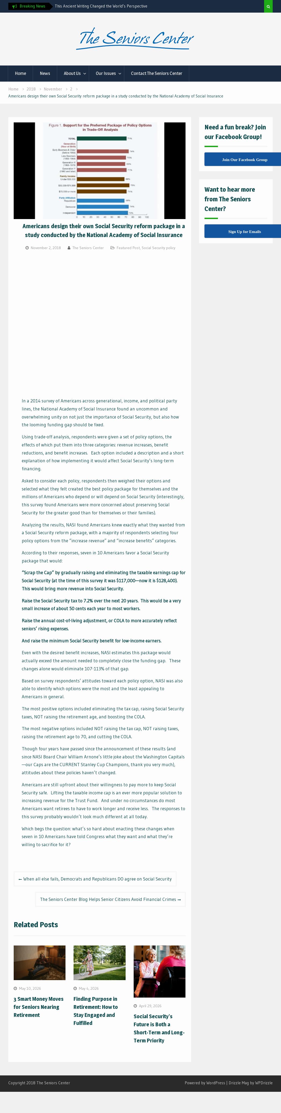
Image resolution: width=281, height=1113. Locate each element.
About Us (72, 73)
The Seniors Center (88, 247)
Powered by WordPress (205, 1082)
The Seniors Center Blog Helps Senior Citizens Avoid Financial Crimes (108, 899)
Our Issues (106, 73)
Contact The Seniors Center (156, 73)
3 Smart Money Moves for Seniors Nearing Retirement (39, 1007)
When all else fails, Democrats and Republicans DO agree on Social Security (97, 879)
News (45, 73)
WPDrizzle (264, 1082)
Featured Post (128, 247)
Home (20, 73)
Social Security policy (158, 247)
